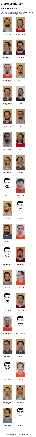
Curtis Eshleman (6, 14)
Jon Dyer (19, 12)
